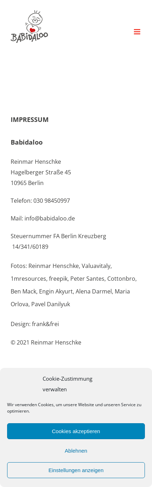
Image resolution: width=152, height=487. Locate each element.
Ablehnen (76, 451)
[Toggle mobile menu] (137, 31)
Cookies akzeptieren (76, 431)
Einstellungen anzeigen (75, 470)
